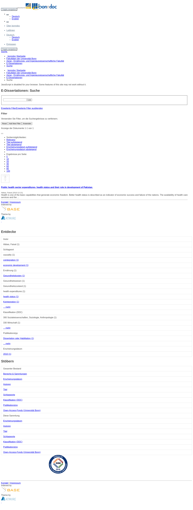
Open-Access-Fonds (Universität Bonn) (21, 410)
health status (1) (11, 296)
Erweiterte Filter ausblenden (29, 108)
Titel (5, 389)
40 (7, 164)
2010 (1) (7, 354)
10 (7, 159)
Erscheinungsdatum (12, 379)
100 (8, 171)
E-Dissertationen (14, 77)
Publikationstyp (10, 405)
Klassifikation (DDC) (12, 400)
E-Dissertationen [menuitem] (14, 63)
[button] (7, 14)
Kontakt (4, 202)
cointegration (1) (11, 260)
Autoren (7, 384)
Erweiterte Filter (8, 108)
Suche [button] (4, 51)
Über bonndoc (13, 26)
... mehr (6, 307)
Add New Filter (15, 124)
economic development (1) (16, 265)
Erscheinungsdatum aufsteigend (21, 147)
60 (7, 166)
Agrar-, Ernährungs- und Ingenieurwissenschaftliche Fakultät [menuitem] (35, 61)
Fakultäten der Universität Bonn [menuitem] (21, 58)
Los (29, 100)
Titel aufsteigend (14, 142)
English (15, 19)
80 (7, 169)
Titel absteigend (13, 144)
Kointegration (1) (11, 302)
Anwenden (27, 124)
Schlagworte (9, 395)
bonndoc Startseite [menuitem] (15, 56)
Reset (4, 124)
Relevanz (10, 140)
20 (7, 161)
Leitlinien (10, 30)
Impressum (15, 202)
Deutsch (16, 16)
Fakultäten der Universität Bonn (21, 73)
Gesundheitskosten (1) (14, 276)
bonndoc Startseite (16, 70)
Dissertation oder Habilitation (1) (18, 338)
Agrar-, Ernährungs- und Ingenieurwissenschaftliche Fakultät (35, 75)
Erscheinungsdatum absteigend (21, 149)
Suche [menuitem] (9, 66)
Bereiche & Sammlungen (15, 374)
